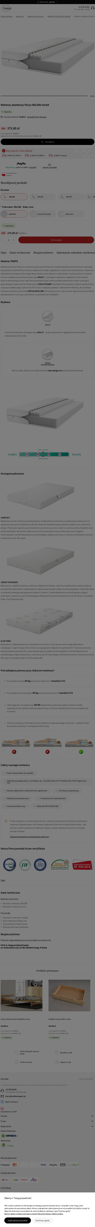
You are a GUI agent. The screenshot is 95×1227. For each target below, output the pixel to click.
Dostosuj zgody (43, 1220)
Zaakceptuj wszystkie (17, 1220)
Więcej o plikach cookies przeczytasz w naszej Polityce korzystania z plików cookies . (33, 1214)
